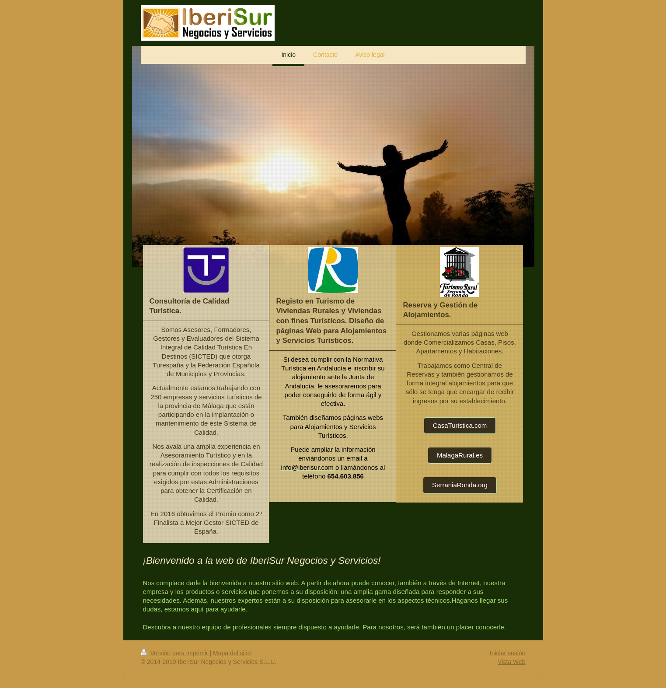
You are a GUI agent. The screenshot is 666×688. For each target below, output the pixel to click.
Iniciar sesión (508, 653)
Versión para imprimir (175, 653)
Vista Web (511, 661)
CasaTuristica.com (460, 425)
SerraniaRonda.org (460, 485)
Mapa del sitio (232, 653)
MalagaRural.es (460, 455)
